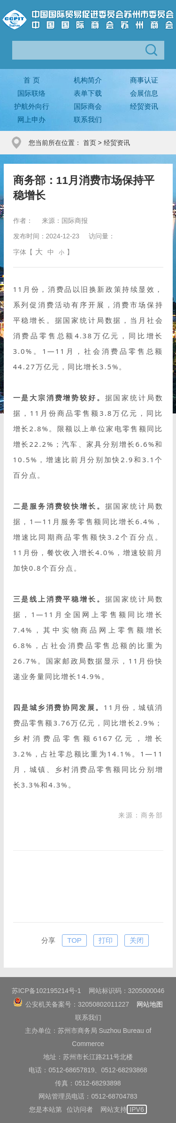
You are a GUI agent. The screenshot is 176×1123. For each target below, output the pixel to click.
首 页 (31, 80)
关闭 (137, 940)
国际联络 (31, 93)
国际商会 (88, 106)
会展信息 (144, 93)
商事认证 (144, 80)
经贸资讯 (144, 106)
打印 (106, 940)
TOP (74, 940)
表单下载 (88, 93)
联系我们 (88, 119)
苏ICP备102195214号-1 (46, 990)
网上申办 (31, 119)
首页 (89, 142)
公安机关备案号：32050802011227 (71, 1004)
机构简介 (88, 80)
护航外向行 (31, 106)
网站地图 (150, 1004)
